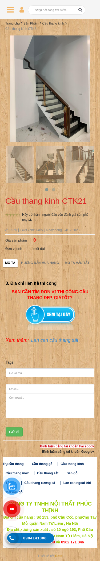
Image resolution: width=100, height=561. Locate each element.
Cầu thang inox (17, 473)
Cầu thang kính (53, 23)
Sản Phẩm (31, 23)
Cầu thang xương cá (39, 483)
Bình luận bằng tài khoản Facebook (67, 446)
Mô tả (10, 263)
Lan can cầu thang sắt (54, 340)
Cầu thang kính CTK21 (21, 29)
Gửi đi (14, 432)
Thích (11, 230)
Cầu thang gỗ (42, 464)
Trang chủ (12, 23)
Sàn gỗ (72, 473)
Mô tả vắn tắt (77, 263)
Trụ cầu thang (13, 464)
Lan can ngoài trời (77, 483)
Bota (58, 556)
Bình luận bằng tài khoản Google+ (68, 452)
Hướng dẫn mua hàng (40, 263)
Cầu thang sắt (47, 473)
